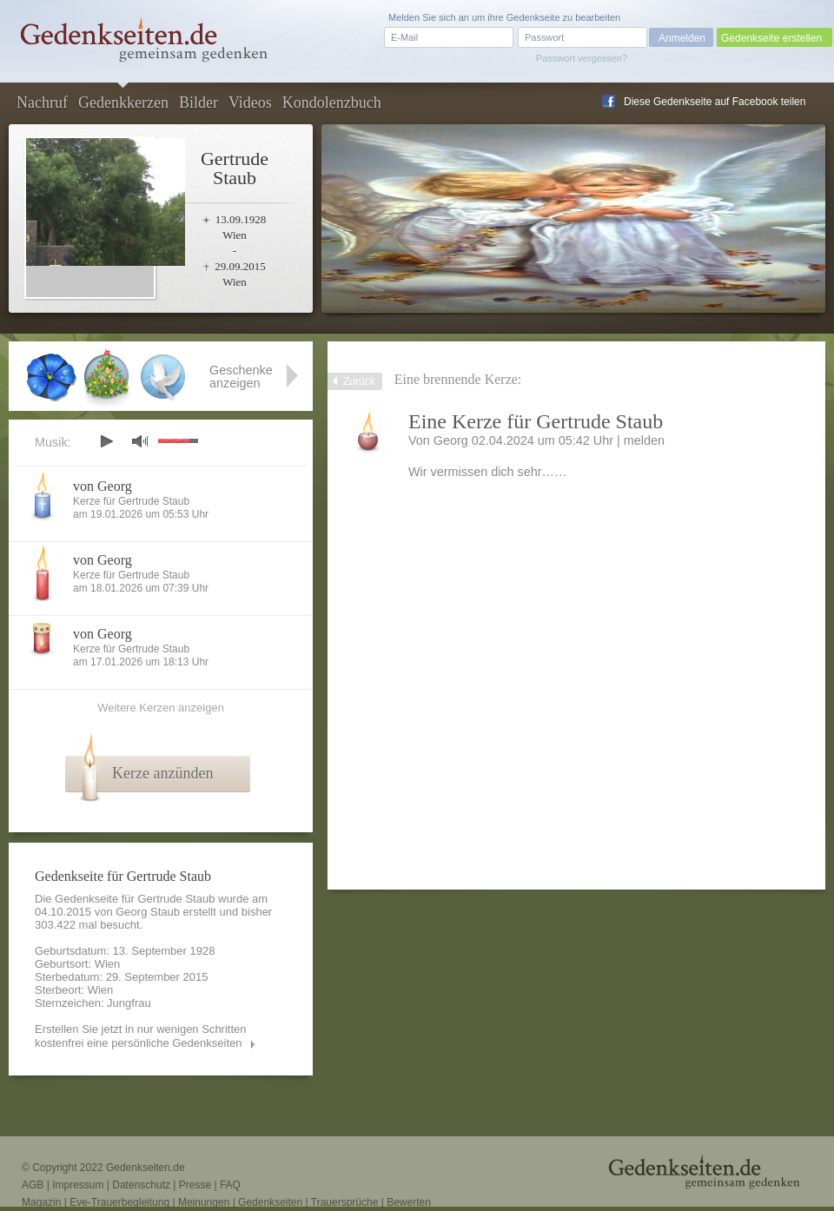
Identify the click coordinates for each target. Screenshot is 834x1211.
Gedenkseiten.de (145, 1167)
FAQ (230, 1185)
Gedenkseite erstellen (771, 38)
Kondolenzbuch (331, 102)
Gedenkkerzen (123, 102)
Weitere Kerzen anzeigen (160, 707)
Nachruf (42, 102)
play (106, 441)
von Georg (102, 486)
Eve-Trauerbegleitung (119, 1202)
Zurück (359, 381)
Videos (250, 102)
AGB (32, 1185)
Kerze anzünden (162, 773)
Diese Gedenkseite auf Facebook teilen (714, 102)
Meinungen (203, 1202)
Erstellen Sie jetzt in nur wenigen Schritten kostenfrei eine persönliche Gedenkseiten (141, 1035)
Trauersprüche (345, 1202)
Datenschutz (141, 1185)
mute (140, 440)
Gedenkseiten (270, 1202)
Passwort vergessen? (581, 58)
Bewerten (409, 1202)
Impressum (77, 1185)
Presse (195, 1185)
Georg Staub (148, 911)
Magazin (41, 1202)
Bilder (198, 102)
